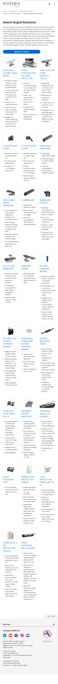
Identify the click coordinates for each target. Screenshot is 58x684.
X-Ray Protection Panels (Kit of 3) (47, 480)
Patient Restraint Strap (45, 341)
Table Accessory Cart (8, 479)
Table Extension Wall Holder (28, 545)
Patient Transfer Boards (44, 269)
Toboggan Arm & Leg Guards (45, 414)
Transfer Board (26, 267)
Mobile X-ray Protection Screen (27, 479)
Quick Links (6, 624)
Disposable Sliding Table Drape (10, 73)
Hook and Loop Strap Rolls (9, 414)
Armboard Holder (45, 201)
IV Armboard (27, 200)
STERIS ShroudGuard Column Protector (28, 74)
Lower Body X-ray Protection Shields (10, 546)
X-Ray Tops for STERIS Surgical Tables (47, 74)
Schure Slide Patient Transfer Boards (9, 342)
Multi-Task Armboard (9, 267)
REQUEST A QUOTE (21, 52)
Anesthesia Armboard (45, 147)
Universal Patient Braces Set (26, 414)
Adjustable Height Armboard (9, 203)
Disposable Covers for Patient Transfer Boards (27, 344)
